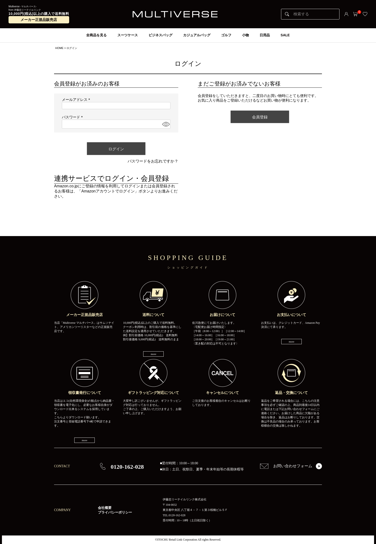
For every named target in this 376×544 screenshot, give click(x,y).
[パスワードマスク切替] (165, 124)
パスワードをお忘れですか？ (153, 161)
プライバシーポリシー (115, 512)
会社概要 (105, 508)
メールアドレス (77, 100)
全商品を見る (96, 35)
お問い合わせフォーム (286, 466)
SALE (285, 35)
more (153, 354)
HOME (59, 48)
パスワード (73, 117)
